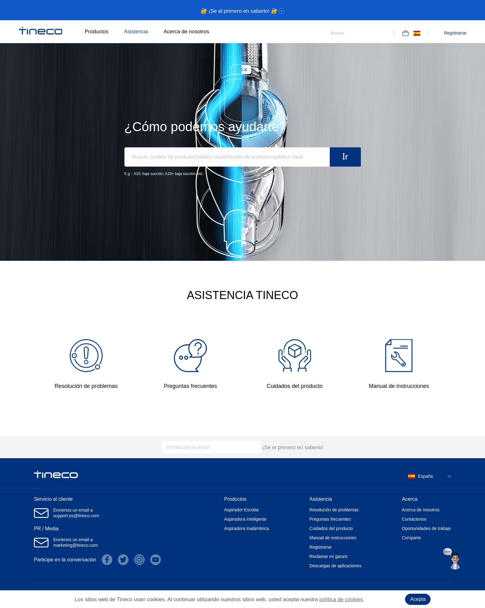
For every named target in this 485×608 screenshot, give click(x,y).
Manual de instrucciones (333, 537)
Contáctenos (414, 519)
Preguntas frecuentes (330, 519)
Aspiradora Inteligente (245, 519)
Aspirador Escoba (241, 509)
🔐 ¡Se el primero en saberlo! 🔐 (243, 11)
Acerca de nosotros (186, 32)
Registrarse (455, 32)
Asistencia (136, 32)
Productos (97, 32)
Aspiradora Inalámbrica (246, 528)
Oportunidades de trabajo (426, 528)
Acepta (418, 599)
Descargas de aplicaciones (335, 565)
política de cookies (341, 599)
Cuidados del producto (331, 528)
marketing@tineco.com (75, 545)
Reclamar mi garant (328, 556)
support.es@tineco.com (76, 515)
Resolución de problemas (334, 509)
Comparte (411, 537)
